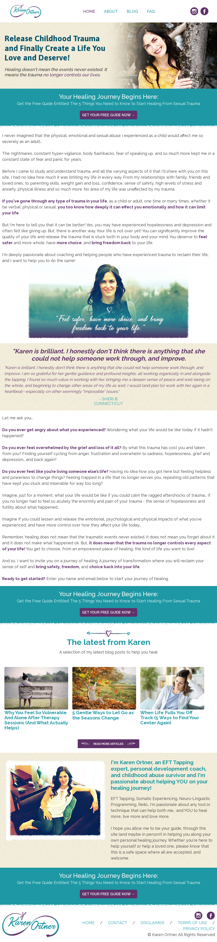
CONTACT (117, 922)
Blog (132, 11)
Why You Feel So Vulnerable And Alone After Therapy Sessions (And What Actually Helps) (36, 720)
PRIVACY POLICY (199, 928)
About (111, 11)
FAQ (151, 11)
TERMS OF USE (192, 922)
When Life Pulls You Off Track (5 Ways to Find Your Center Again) (169, 717)
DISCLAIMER (152, 922)
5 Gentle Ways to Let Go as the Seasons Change (103, 715)
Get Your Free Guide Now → (108, 115)
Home (89, 11)
